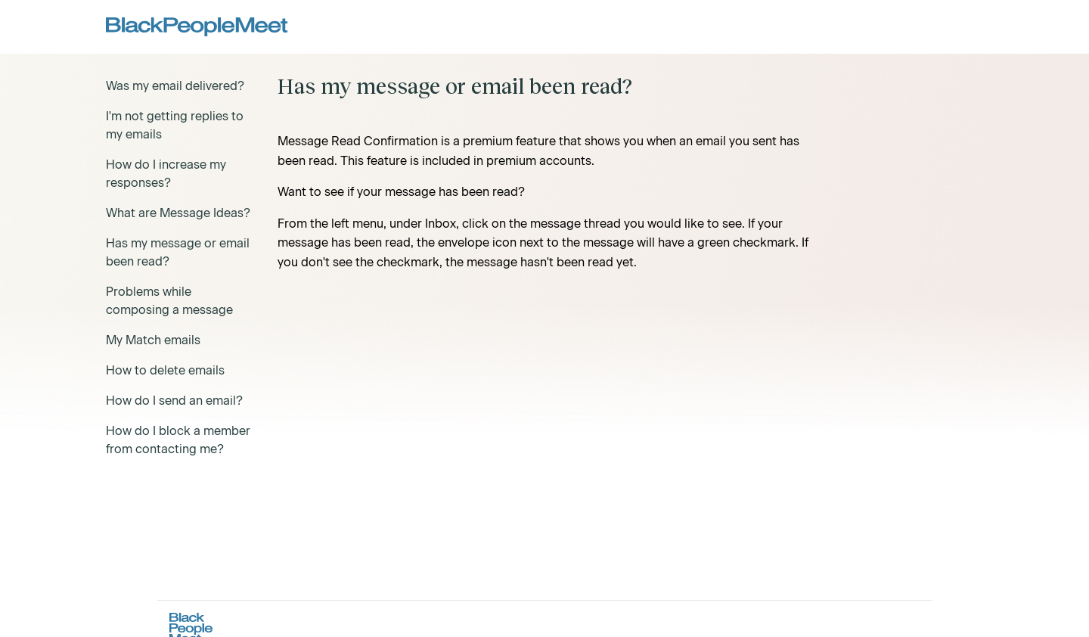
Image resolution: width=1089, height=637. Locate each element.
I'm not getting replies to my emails (175, 125)
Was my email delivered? (175, 86)
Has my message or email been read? (178, 252)
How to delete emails (165, 370)
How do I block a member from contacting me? (178, 440)
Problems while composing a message (169, 300)
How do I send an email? (174, 400)
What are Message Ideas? (178, 213)
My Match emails (153, 340)
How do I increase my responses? (166, 173)
